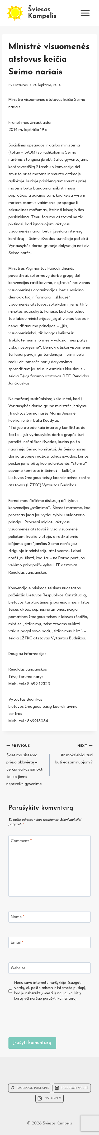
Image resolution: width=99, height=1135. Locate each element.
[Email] (49, 942)
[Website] (49, 968)
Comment (21, 841)
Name (18, 917)
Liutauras (20, 85)
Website (18, 968)
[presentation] (50, 1018)
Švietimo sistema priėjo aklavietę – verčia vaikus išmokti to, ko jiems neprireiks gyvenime (25, 764)
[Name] (49, 917)
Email (17, 943)
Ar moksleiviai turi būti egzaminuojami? (73, 753)
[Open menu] (85, 13)
